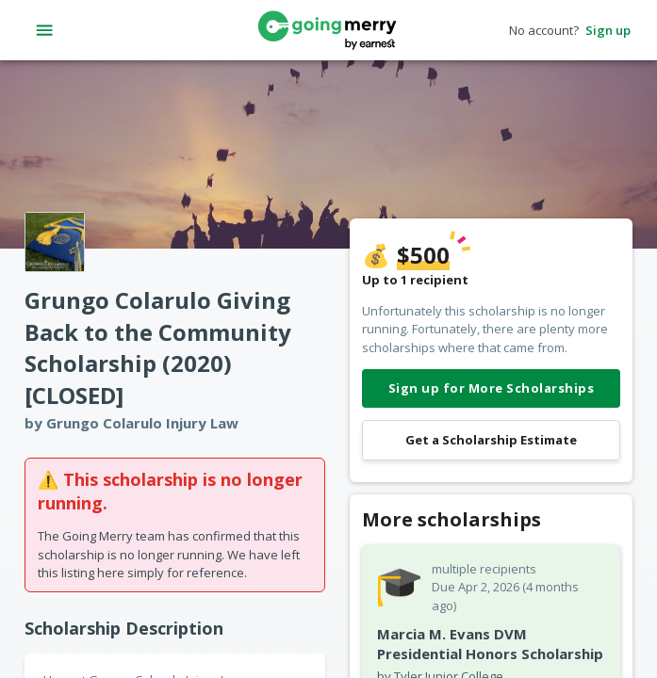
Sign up (608, 30)
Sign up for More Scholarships (491, 388)
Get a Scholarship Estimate (491, 440)
